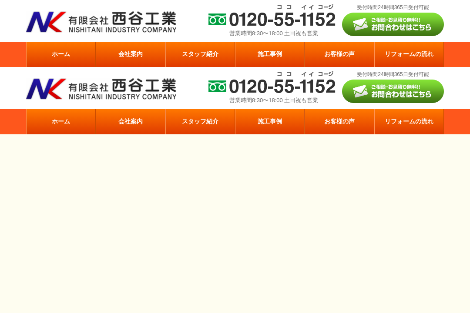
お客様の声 (339, 53)
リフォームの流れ (409, 53)
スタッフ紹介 (200, 53)
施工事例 (270, 53)
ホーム (61, 53)
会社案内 (130, 53)
